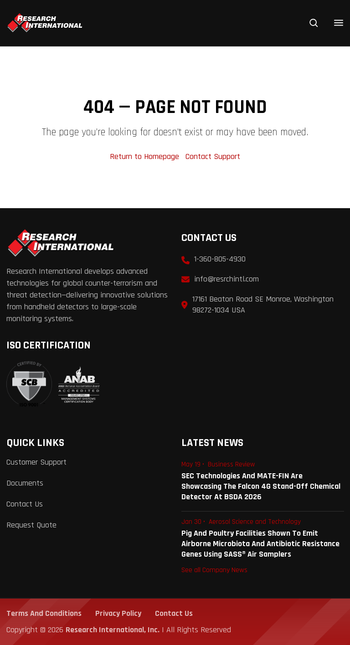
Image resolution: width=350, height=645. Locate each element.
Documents (24, 483)
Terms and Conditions (44, 613)
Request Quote (31, 525)
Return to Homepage (145, 156)
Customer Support (36, 462)
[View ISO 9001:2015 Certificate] (52, 384)
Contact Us (24, 504)
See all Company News (214, 569)
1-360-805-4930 (220, 259)
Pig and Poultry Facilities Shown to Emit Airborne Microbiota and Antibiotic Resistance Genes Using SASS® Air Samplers (260, 543)
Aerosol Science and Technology (255, 521)
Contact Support (212, 156)
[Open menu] (338, 22)
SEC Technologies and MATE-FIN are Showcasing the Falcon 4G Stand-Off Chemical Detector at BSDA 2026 (260, 486)
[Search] (313, 23)
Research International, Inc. (113, 630)
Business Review (231, 464)
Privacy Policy (118, 613)
